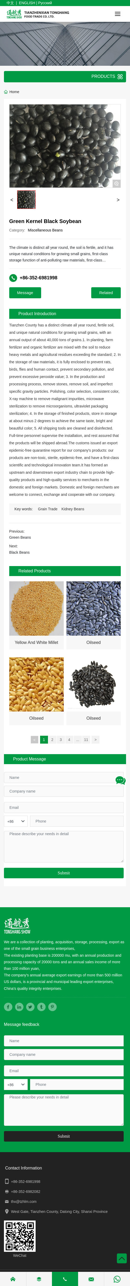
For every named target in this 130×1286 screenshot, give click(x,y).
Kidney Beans (72, 509)
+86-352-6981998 (38, 277)
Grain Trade (47, 509)
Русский (45, 3)
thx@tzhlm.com (24, 1201)
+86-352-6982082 (25, 1191)
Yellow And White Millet (36, 642)
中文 (10, 3)
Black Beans (19, 552)
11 (86, 740)
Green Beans (20, 537)
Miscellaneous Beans (45, 230)
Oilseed (93, 642)
